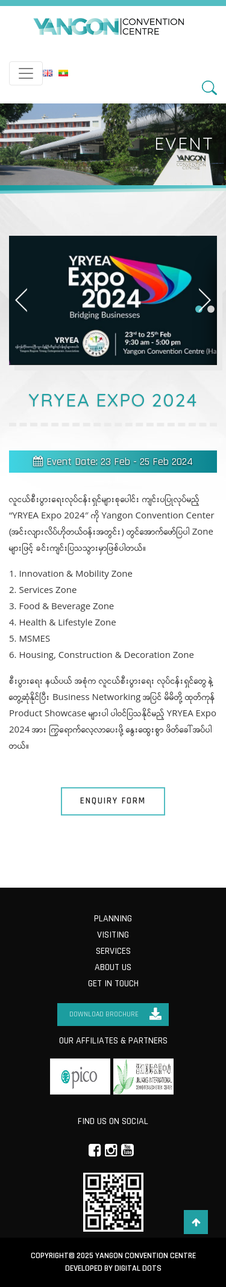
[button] (211, 309)
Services (113, 951)
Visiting (113, 935)
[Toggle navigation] (26, 73)
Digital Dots (138, 1268)
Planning (113, 918)
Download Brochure (104, 1014)
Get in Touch (113, 983)
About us (113, 967)
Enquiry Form (113, 800)
